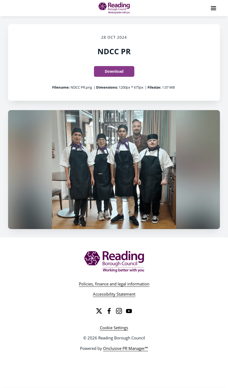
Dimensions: (107, 87)
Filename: (61, 87)
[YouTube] (129, 311)
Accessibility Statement (114, 294)
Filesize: (154, 87)
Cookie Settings (114, 327)
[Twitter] (99, 311)
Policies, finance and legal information (114, 284)
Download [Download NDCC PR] (114, 71)
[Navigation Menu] (213, 8)
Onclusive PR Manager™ (125, 348)
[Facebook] (109, 311)
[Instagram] (119, 311)
